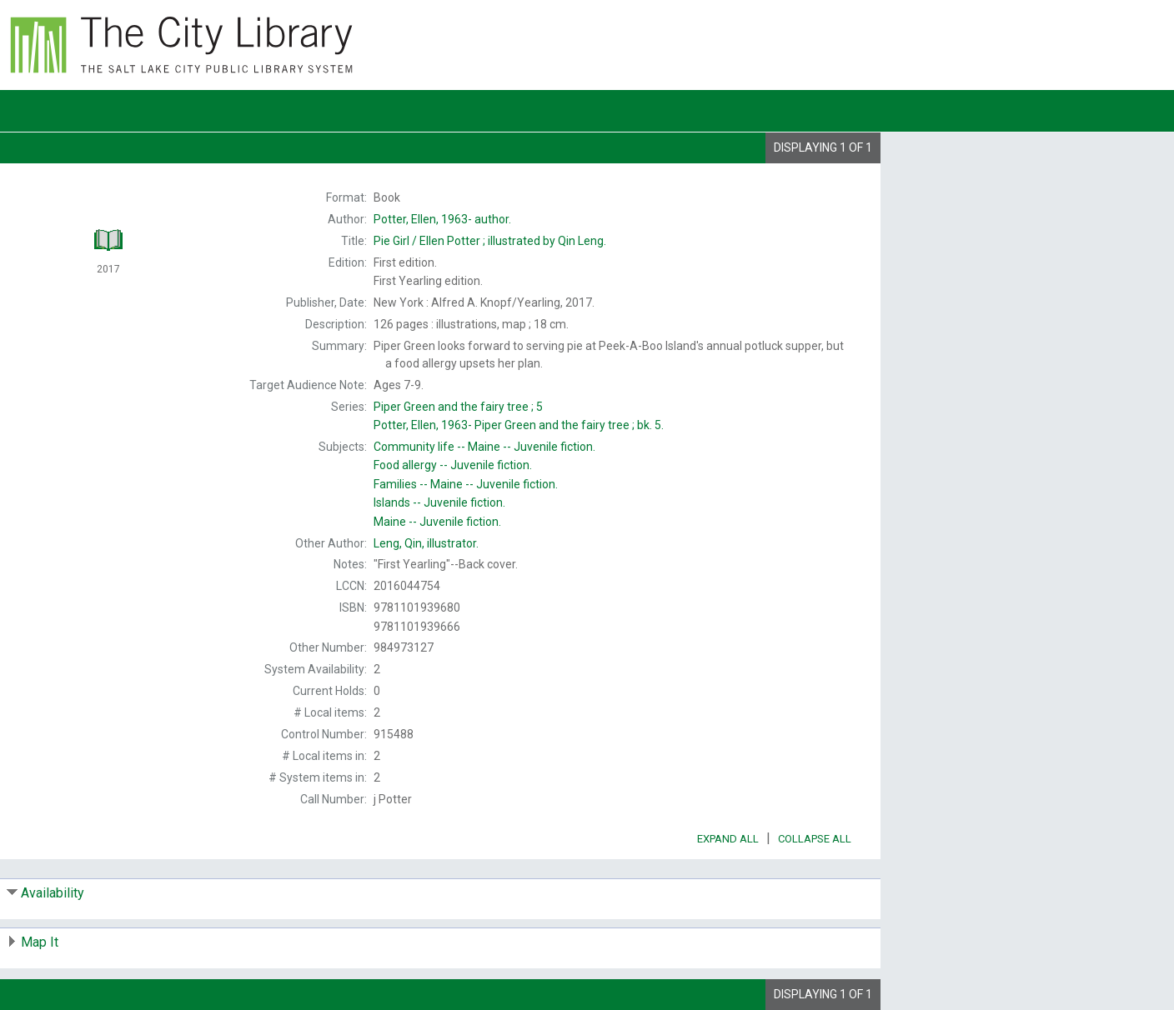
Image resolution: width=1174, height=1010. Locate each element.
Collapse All (814, 838)
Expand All (728, 838)
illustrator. (426, 543)
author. (442, 219)
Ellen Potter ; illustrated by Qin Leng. (490, 241)
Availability (52, 893)
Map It (39, 942)
